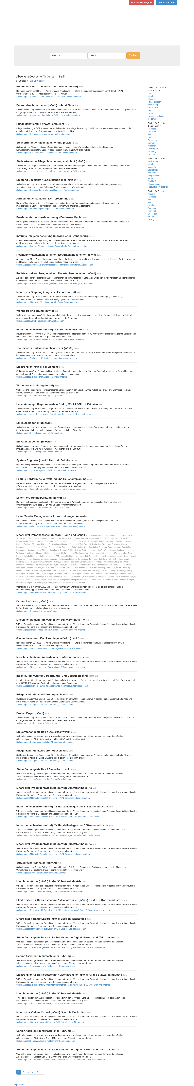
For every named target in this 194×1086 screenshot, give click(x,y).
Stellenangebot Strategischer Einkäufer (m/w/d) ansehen (41, 873)
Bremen (151, 143)
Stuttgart (151, 154)
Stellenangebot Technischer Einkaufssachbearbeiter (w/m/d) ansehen (46, 358)
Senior (151, 110)
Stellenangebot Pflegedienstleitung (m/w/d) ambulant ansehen (43, 134)
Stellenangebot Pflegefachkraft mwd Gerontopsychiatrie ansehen (45, 704)
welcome (152, 119)
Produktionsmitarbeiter (158, 187)
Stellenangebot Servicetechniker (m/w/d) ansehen (38, 611)
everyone (152, 113)
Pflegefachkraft (154, 102)
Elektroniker (153, 170)
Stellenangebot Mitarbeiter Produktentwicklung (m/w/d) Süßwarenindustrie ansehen (53, 798)
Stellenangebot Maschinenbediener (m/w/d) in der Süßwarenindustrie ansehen (50, 630)
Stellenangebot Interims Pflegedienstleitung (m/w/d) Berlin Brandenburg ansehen (52, 246)
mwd (150, 93)
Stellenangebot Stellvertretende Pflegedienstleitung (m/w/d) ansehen (46, 153)
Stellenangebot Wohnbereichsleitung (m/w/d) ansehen (40, 321)
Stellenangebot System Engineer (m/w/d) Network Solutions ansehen (46, 470)
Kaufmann (152, 173)
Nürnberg (152, 151)
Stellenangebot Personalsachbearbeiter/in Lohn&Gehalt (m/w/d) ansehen (48, 96)
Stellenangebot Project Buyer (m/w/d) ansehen (37, 723)
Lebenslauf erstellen (166, 2)
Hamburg (152, 129)
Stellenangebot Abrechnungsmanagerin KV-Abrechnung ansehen (45, 209)
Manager (152, 99)
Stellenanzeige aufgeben (141, 2)
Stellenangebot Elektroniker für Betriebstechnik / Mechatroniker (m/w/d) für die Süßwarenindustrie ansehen (63, 910)
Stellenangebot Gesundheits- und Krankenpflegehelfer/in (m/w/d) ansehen (49, 648)
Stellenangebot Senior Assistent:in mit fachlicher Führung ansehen (45, 966)
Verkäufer (152, 167)
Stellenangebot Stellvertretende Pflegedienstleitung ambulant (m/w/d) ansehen (50, 171)
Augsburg (152, 208)
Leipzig (151, 219)
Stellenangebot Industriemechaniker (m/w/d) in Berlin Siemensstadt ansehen (50, 339)
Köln (150, 134)
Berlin (150, 137)
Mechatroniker (154, 184)
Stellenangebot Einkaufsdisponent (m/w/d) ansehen (39, 433)
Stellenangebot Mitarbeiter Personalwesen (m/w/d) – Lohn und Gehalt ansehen (51, 592)
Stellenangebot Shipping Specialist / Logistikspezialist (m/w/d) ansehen (47, 190)
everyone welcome (156, 116)
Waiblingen (153, 148)
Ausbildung (153, 105)
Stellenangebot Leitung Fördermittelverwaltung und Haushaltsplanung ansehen (51, 489)
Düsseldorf (152, 140)
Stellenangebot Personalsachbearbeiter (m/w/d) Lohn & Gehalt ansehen (48, 115)
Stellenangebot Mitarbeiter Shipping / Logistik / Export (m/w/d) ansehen (47, 302)
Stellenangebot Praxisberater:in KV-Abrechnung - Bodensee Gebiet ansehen (50, 227)
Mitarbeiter (152, 96)
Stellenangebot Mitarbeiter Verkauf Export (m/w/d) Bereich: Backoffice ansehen (51, 929)
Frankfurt (152, 131)
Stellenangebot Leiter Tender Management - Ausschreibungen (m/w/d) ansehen (51, 526)
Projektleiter (153, 107)
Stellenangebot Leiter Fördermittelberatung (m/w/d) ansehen (42, 508)
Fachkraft (152, 181)
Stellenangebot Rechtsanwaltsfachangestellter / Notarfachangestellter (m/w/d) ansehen (54, 265)
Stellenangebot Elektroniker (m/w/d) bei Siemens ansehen (41, 377)
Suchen (133, 55)
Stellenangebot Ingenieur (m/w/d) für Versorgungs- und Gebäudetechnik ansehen (52, 686)
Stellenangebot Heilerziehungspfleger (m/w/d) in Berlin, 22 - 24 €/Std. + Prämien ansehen (55, 414)
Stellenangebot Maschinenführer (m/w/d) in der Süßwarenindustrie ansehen (49, 891)
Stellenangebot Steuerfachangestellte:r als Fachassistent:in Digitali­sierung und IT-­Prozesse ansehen (60, 947)
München (152, 146)
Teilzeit (151, 178)
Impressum (19, 1084)
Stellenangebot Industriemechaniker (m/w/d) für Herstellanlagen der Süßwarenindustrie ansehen (58, 817)
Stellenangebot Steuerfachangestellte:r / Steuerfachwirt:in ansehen (45, 742)
